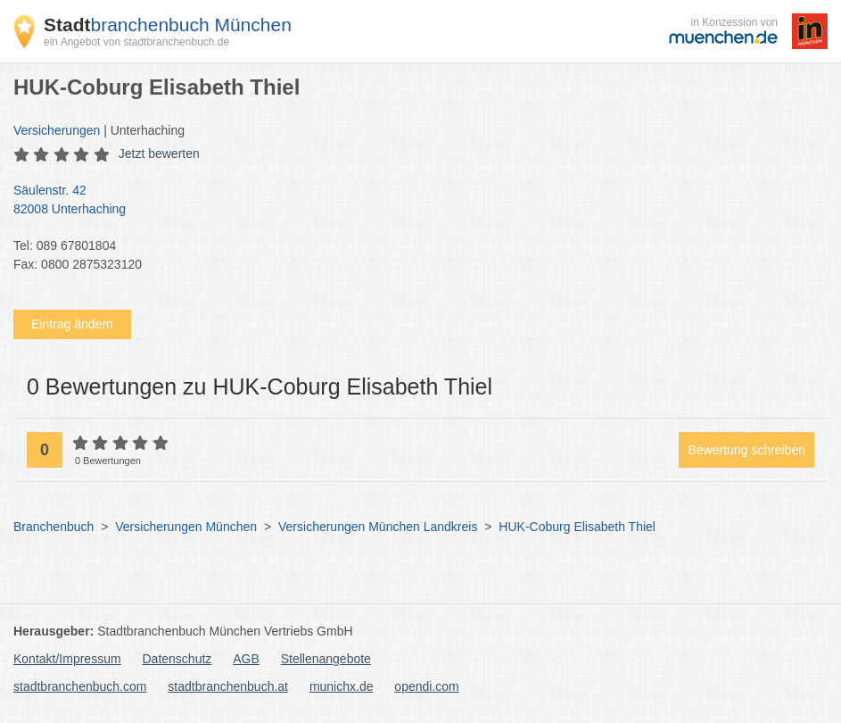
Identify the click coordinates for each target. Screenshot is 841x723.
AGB (246, 659)
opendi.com (426, 686)
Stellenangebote (326, 659)
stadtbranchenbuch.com (79, 686)
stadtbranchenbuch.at (228, 686)
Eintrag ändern (72, 324)
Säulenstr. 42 (411, 201)
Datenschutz (177, 659)
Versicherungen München (186, 526)
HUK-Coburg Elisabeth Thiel (577, 526)
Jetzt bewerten (159, 153)
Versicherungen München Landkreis (377, 526)
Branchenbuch (53, 526)
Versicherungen (56, 130)
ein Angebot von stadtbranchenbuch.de (136, 42)
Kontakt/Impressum (67, 659)
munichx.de (341, 686)
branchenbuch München (168, 24)
